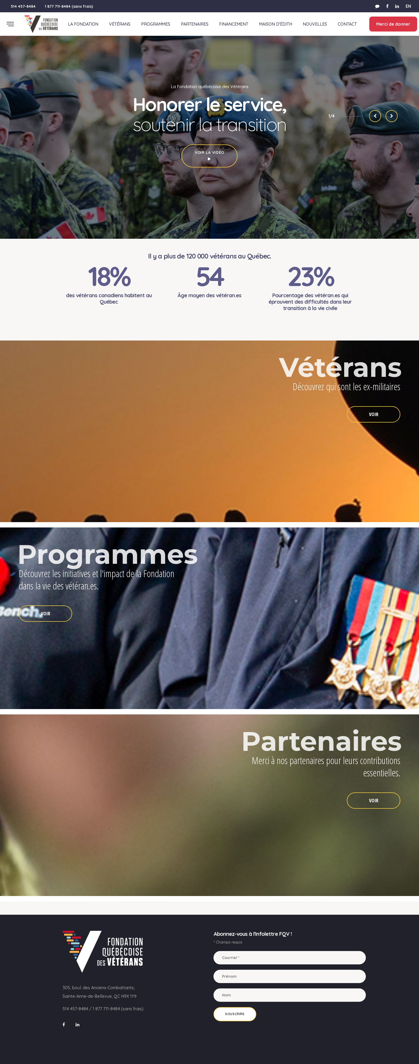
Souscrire (235, 1014)
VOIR (373, 414)
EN (408, 6)
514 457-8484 (23, 6)
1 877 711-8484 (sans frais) (69, 6)
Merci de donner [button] (393, 24)
